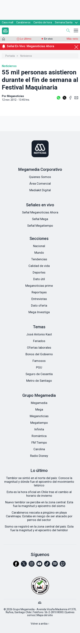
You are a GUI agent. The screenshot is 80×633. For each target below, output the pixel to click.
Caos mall (7, 22)
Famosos (39, 361)
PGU (39, 367)
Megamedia (39, 403)
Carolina (39, 449)
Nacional (39, 246)
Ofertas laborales (39, 347)
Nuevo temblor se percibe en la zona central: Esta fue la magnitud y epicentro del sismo (39, 504)
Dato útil (39, 279)
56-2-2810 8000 (54, 612)
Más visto (72, 38)
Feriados (39, 341)
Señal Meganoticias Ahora (40, 212)
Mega (39, 409)
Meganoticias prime (39, 285)
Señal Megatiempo (40, 225)
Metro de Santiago (39, 380)
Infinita (39, 429)
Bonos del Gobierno (39, 354)
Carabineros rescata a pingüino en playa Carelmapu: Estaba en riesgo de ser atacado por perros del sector (39, 516)
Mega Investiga (39, 312)
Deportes (39, 272)
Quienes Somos (40, 177)
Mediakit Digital (40, 190)
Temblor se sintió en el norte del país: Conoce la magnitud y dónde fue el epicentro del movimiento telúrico (39, 481)
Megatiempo (39, 423)
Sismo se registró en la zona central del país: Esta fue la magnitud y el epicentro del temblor (39, 528)
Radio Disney (39, 456)
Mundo (39, 252)
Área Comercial (40, 183)
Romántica (39, 436)
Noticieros (26, 55)
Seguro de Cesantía (39, 374)
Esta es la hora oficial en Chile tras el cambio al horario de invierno (39, 493)
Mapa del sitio (45, 615)
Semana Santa (63, 22)
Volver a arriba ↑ (40, 623)
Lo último (25, 38)
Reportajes (39, 292)
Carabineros (23, 22)
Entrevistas (39, 299)
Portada (10, 55)
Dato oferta (39, 305)
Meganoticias (39, 416)
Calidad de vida (39, 266)
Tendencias (39, 259)
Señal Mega (40, 219)
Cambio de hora (42, 22)
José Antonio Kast (39, 334)
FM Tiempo (39, 442)
